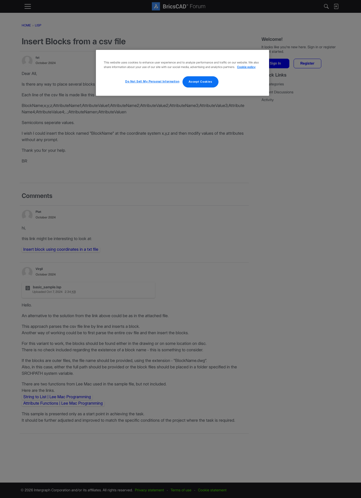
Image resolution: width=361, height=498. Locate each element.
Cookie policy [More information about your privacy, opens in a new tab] (246, 67)
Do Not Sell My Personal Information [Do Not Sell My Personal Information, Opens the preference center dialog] (152, 81)
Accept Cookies (200, 81)
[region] (182, 73)
